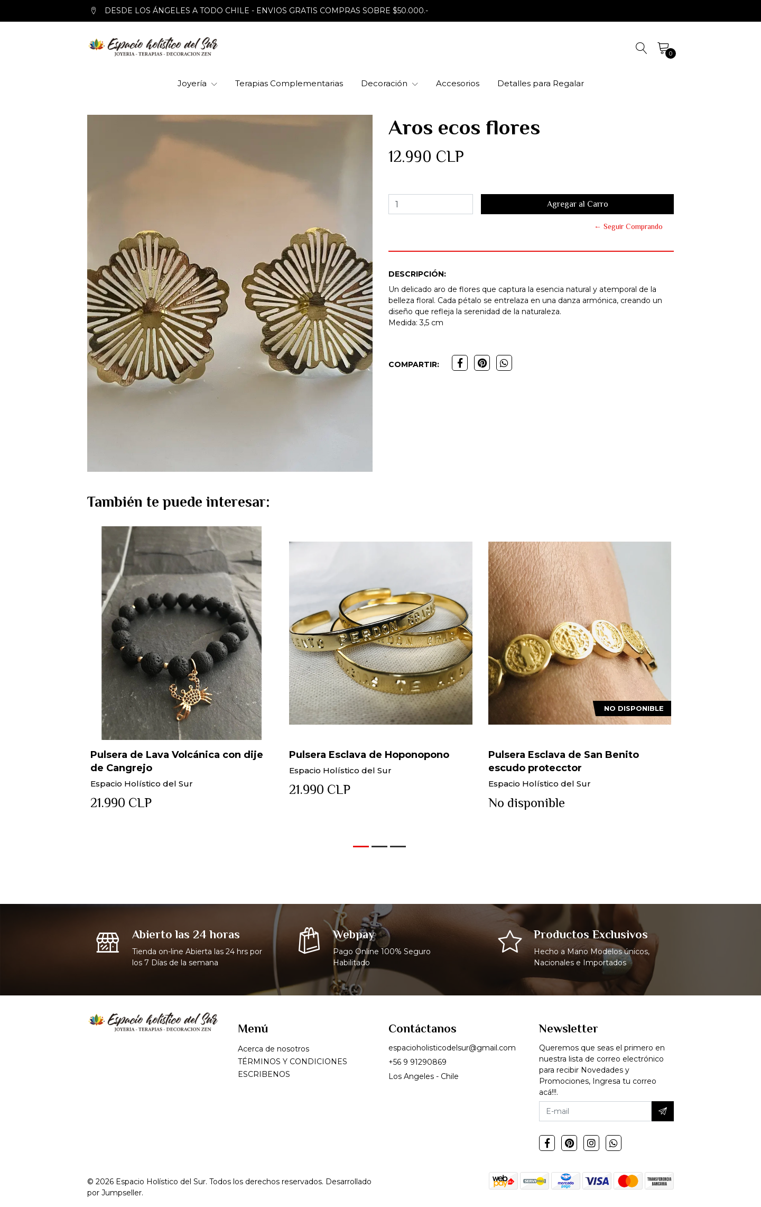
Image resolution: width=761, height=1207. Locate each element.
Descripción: (417, 274)
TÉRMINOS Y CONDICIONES (292, 1061)
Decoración (389, 83)
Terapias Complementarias (289, 83)
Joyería (197, 83)
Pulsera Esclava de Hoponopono (369, 755)
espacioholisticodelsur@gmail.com (452, 1048)
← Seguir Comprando (628, 226)
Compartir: (413, 364)
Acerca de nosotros (273, 1049)
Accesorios (457, 83)
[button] (361, 846)
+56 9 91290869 (417, 1062)
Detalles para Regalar (540, 83)
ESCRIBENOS (264, 1074)
